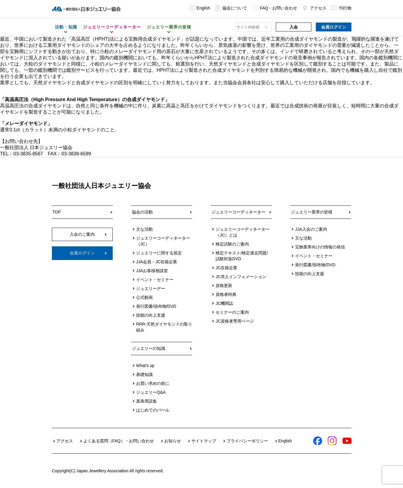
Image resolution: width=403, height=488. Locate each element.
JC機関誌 (224, 303)
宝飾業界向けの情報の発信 (320, 247)
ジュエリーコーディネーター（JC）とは (243, 232)
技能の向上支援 (150, 315)
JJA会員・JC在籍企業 (156, 261)
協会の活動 (142, 212)
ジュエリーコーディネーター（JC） (163, 241)
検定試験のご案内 (232, 244)
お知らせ (172, 440)
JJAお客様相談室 (152, 270)
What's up (145, 365)
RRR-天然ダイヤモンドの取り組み (164, 327)
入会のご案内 (82, 234)
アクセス (314, 8)
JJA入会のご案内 (311, 229)
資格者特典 (226, 294)
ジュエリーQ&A (151, 392)
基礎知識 (144, 374)
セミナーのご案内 (232, 312)
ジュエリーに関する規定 (159, 253)
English (199, 8)
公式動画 (144, 297)
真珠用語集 (146, 401)
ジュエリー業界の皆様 (311, 212)
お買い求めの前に (152, 383)
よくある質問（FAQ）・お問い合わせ (118, 440)
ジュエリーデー (150, 288)
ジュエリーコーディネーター (238, 212)
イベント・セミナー (154, 279)
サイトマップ (203, 440)
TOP (56, 212)
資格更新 (224, 285)
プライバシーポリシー (247, 440)
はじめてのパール (152, 410)
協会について (230, 8)
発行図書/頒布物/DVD (156, 306)
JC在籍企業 (226, 267)
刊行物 (341, 8)
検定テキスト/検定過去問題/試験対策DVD (242, 256)
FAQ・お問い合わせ (274, 8)
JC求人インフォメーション (241, 276)
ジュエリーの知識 (148, 348)
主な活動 (144, 229)
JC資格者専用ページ (235, 321)
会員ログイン (333, 27)
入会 (293, 27)
